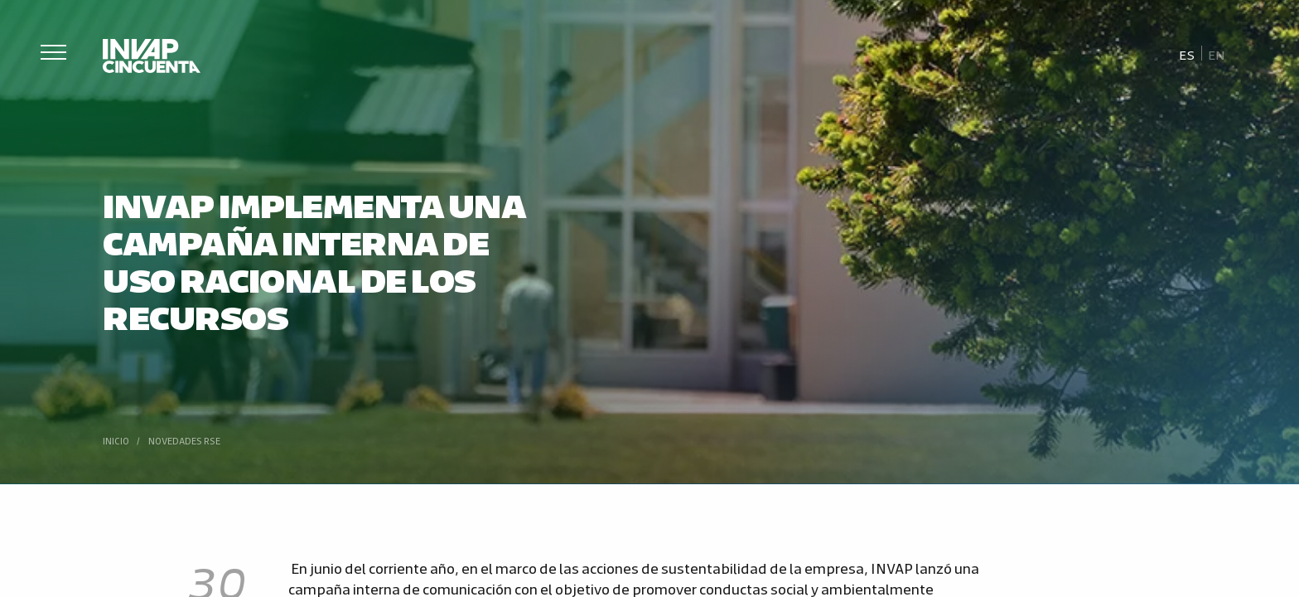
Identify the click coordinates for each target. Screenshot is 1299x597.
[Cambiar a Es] (1188, 54)
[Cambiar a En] (1216, 54)
